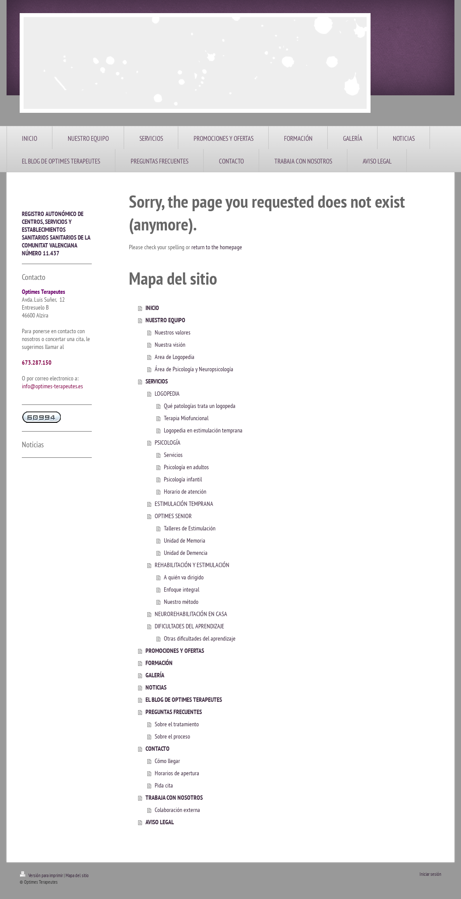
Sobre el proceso (172, 736)
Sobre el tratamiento (177, 724)
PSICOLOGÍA (167, 442)
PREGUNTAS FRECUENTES (174, 712)
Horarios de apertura (177, 773)
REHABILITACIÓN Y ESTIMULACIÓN (192, 565)
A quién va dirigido (184, 577)
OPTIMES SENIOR (173, 516)
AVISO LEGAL (160, 822)
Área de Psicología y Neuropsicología (194, 369)
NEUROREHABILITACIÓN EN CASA (191, 614)
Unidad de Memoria (184, 540)
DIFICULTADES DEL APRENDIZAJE (189, 626)
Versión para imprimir (42, 875)
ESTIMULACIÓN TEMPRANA (184, 504)
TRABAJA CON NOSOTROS (174, 797)
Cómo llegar (167, 761)
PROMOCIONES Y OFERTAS (175, 651)
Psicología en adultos (186, 467)
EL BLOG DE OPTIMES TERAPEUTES (184, 700)
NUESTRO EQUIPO (165, 320)
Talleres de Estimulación (189, 528)
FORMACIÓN (159, 663)
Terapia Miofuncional (186, 418)
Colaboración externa (177, 810)
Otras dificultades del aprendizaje (200, 638)
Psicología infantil (183, 479)
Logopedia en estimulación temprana (203, 430)
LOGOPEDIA (167, 393)
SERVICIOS (157, 381)
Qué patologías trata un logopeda (200, 406)
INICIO (152, 308)
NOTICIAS (156, 687)
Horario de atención (185, 491)
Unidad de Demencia (186, 553)
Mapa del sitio (77, 875)
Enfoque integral (181, 589)
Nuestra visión (170, 344)
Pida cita (164, 785)
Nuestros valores (173, 332)
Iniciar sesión (430, 874)
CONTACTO (158, 749)
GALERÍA (155, 675)
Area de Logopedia (174, 357)
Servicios (173, 455)
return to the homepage (216, 247)
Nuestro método (181, 602)
